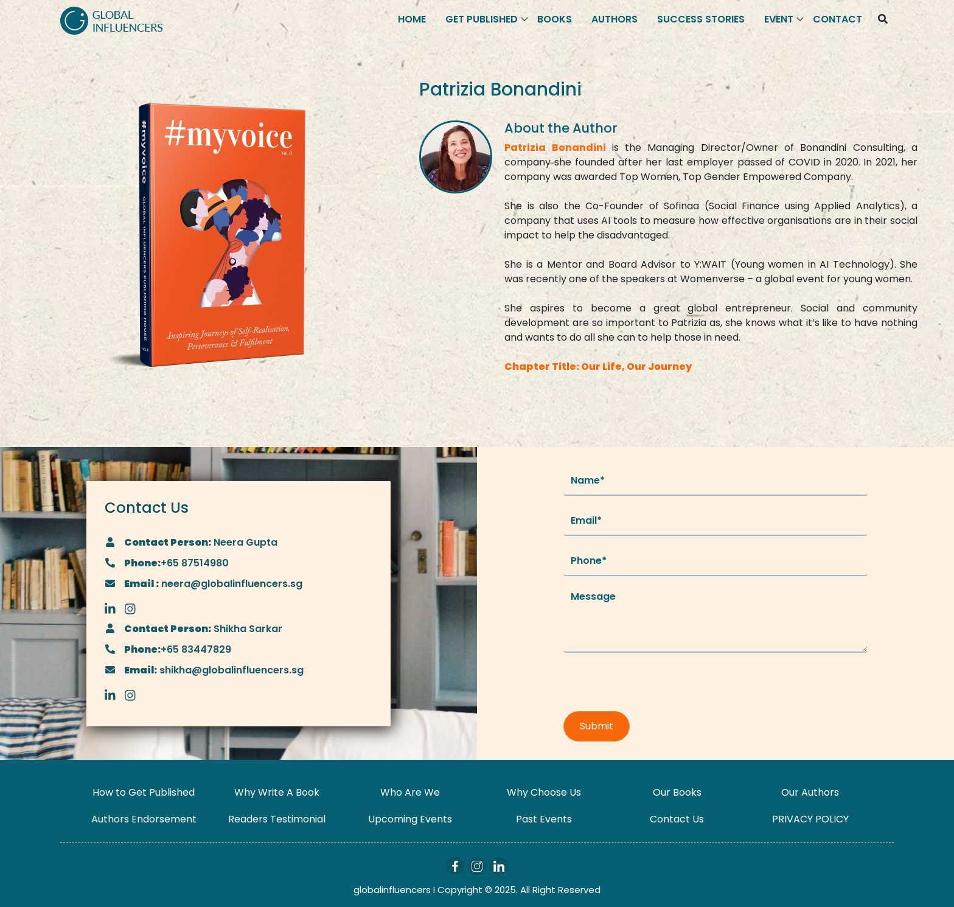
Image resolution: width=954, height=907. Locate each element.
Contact (837, 19)
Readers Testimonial (277, 819)
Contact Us (677, 819)
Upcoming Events (410, 819)
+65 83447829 (196, 649)
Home (412, 19)
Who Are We (410, 792)
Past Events (544, 819)
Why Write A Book (276, 792)
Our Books (677, 792)
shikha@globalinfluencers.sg (230, 670)
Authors (614, 19)
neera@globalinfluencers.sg (230, 584)
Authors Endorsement (144, 819)
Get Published (481, 19)
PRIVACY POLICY (810, 819)
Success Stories (701, 19)
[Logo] (111, 19)
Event (778, 19)
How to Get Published (143, 792)
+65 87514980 (195, 563)
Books (554, 19)
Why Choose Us (544, 792)
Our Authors (810, 792)
